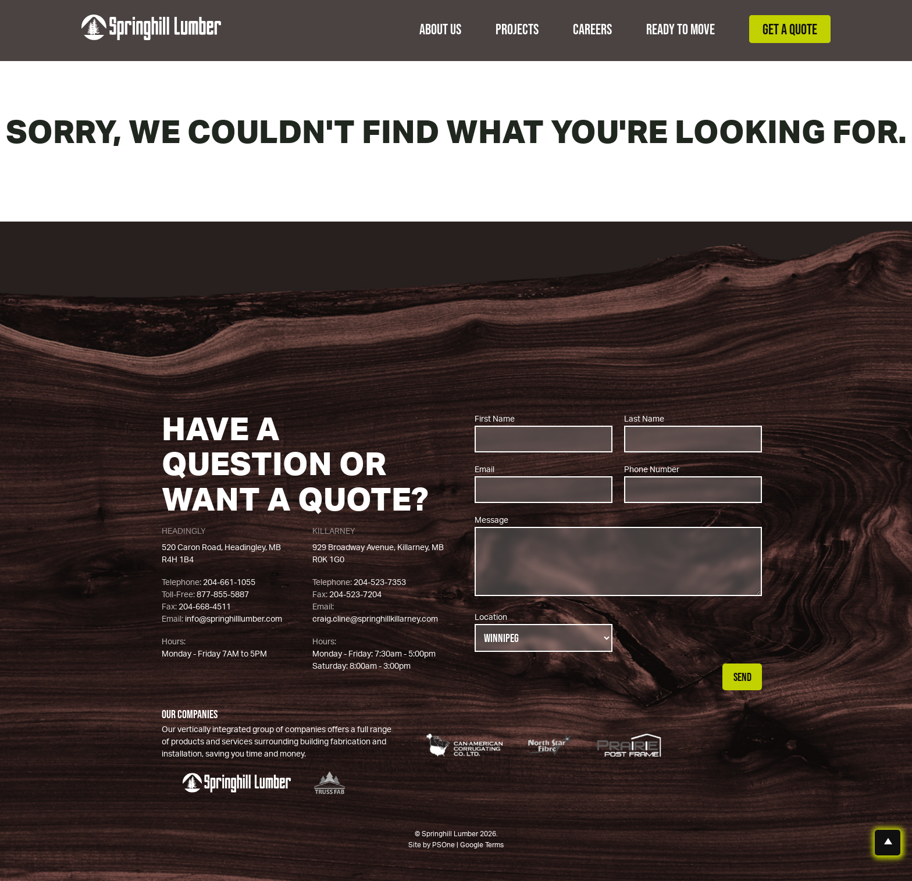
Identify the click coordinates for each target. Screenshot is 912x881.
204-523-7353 (380, 583)
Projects (517, 29)
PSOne (443, 844)
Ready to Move (680, 29)
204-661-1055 (229, 583)
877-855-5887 (223, 595)
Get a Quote (790, 29)
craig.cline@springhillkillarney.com (375, 619)
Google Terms (482, 844)
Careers (592, 29)
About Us (440, 29)
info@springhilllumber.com (233, 619)
